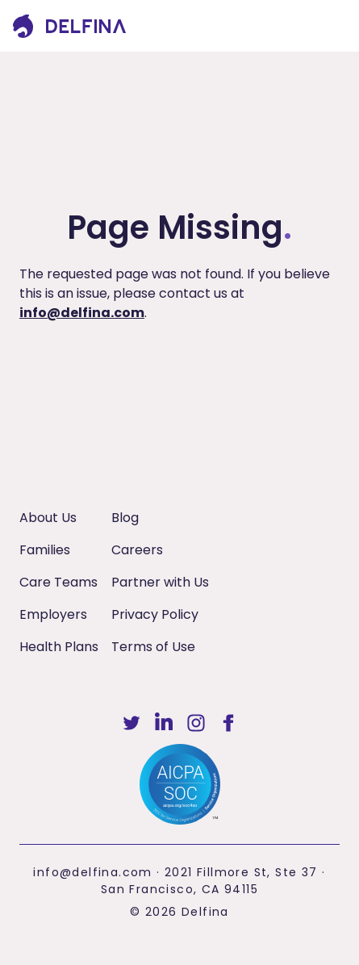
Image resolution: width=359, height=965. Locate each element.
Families (44, 550)
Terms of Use (153, 646)
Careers (137, 550)
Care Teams (58, 582)
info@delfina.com (81, 312)
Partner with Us (160, 582)
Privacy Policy (154, 614)
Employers (53, 614)
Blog (125, 517)
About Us (48, 517)
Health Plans (58, 646)
